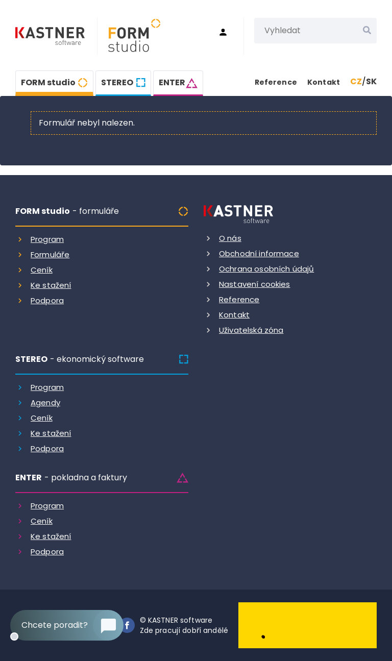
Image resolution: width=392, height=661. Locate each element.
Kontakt (323, 82)
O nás (230, 238)
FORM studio (48, 82)
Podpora (47, 300)
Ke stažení (51, 285)
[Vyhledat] (367, 30)
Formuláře (50, 254)
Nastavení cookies (254, 284)
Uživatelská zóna (251, 330)
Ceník (42, 269)
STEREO (117, 82)
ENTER (172, 82)
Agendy (45, 402)
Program (47, 239)
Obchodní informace (259, 253)
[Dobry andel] (307, 624)
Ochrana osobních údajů (266, 268)
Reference (276, 82)
